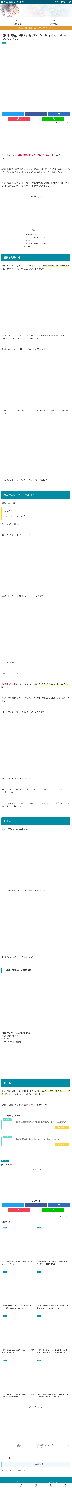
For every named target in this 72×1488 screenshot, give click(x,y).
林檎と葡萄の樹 (31, 234)
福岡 (10, 1164)
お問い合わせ (53, 1482)
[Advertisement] (36, 138)
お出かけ (5, 1161)
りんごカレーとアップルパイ (35, 237)
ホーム (19, 1482)
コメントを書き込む (36, 1464)
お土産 (28, 240)
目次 (33, 230)
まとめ (28, 246)
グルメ (4, 1164)
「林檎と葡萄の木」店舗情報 (37, 243)
